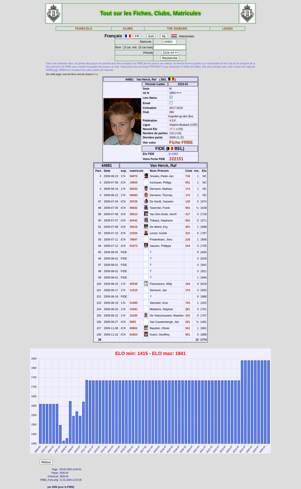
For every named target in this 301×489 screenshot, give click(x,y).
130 (187, 201)
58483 (133, 195)
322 (187, 233)
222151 (176, 159)
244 (187, 246)
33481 (133, 309)
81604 (133, 334)
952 (187, 208)
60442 (133, 220)
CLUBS (128, 28)
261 (187, 309)
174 (187, 189)
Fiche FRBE (181, 142)
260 (171, 112)
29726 (133, 201)
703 (187, 303)
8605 (132, 322)
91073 (133, 246)
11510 (133, 290)
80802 (133, 328)
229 (187, 239)
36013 (133, 214)
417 (187, 214)
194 (187, 284)
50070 (133, 176)
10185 (133, 315)
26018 (133, 227)
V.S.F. (173, 120)
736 (187, 176)
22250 (133, 233)
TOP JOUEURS (177, 28)
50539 (133, 284)
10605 (133, 182)
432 (187, 315)
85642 (133, 208)
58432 (133, 189)
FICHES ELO (83, 28)
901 (187, 334)
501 (187, 328)
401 (187, 227)
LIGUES (227, 28)
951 (187, 182)
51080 (133, 303)
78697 (133, 239)
